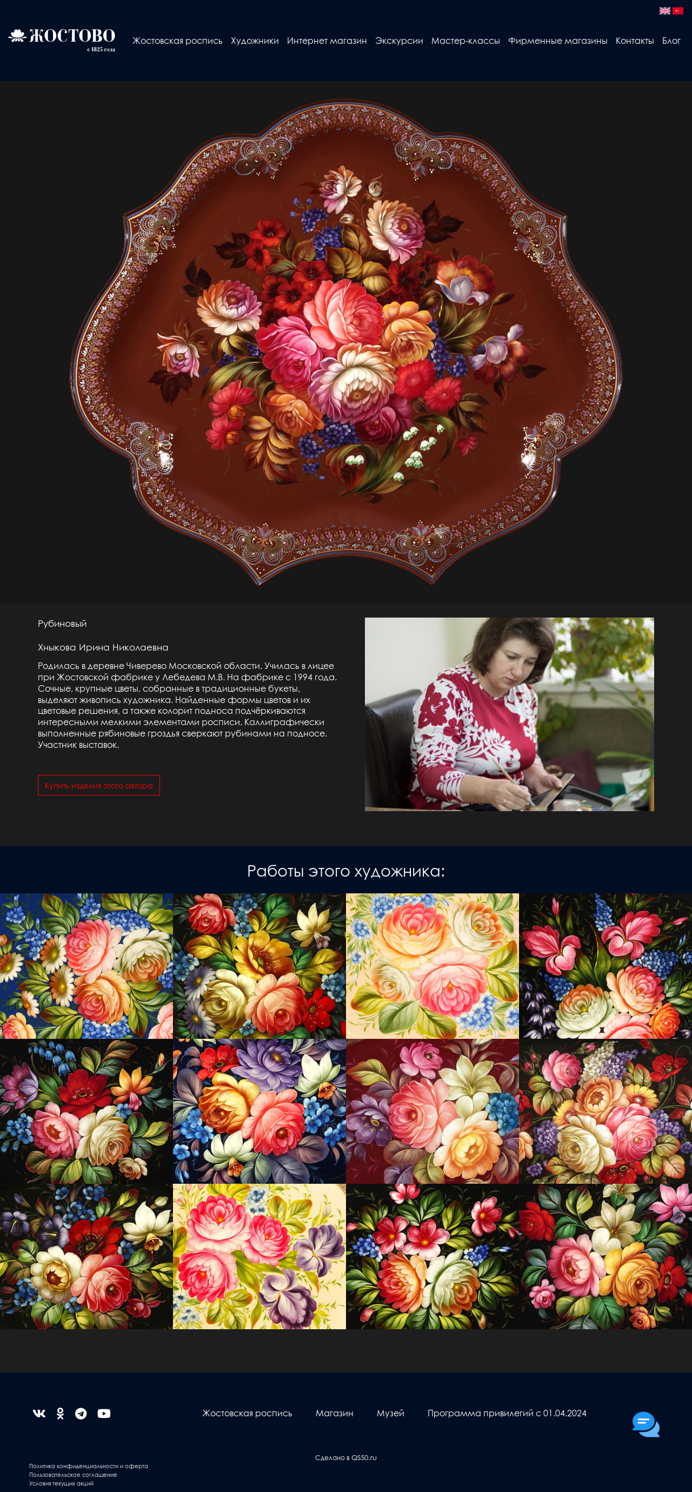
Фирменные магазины (558, 40)
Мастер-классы (465, 40)
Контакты (635, 40)
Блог (671, 40)
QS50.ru (364, 1457)
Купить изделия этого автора (99, 785)
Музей (390, 1412)
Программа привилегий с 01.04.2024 (507, 1412)
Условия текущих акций (61, 1483)
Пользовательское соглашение (73, 1474)
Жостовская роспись (177, 40)
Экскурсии (399, 40)
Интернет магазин (327, 40)
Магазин (335, 1412)
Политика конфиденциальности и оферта (88, 1465)
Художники (255, 40)
